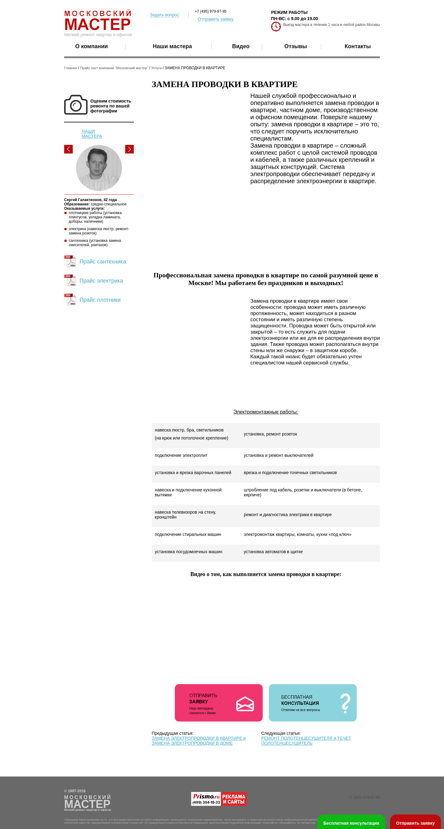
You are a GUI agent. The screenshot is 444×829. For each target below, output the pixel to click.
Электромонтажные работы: (265, 411)
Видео (241, 46)
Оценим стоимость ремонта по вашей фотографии (110, 106)
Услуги (156, 68)
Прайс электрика (101, 281)
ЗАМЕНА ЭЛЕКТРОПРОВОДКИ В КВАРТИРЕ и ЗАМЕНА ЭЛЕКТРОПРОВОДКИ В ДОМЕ (199, 741)
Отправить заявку (216, 19)
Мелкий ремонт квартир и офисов (98, 34)
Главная (70, 68)
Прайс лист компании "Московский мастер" (114, 68)
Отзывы (295, 46)
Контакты (358, 46)
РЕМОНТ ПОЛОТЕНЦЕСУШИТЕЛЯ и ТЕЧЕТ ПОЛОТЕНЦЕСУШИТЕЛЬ (306, 741)
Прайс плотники (100, 300)
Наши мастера (172, 46)
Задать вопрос (164, 14)
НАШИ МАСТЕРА (92, 134)
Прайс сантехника (103, 262)
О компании (91, 46)
